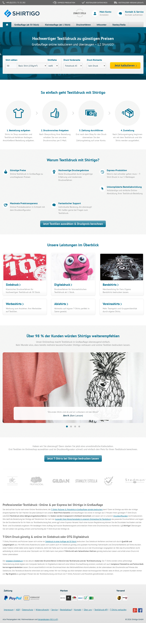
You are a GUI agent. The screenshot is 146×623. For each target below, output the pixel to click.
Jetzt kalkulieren (126, 65)
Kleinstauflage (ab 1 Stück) (57, 24)
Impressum (8, 609)
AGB (18, 609)
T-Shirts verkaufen (118, 609)
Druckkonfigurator (120, 516)
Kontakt (77, 609)
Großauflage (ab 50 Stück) (26, 24)
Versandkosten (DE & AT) (48, 619)
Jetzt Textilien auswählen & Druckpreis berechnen (73, 224)
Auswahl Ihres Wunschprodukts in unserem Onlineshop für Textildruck (83, 519)
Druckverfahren (83, 24)
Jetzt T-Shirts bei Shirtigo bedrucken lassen (73, 458)
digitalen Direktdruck (14, 561)
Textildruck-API (101, 609)
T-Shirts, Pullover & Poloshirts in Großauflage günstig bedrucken (77, 509)
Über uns (88, 609)
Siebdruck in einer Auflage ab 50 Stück (61, 541)
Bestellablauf (66, 609)
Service (54, 609)
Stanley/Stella (118, 24)
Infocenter (101, 24)
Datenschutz (27, 609)
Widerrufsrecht (42, 609)
